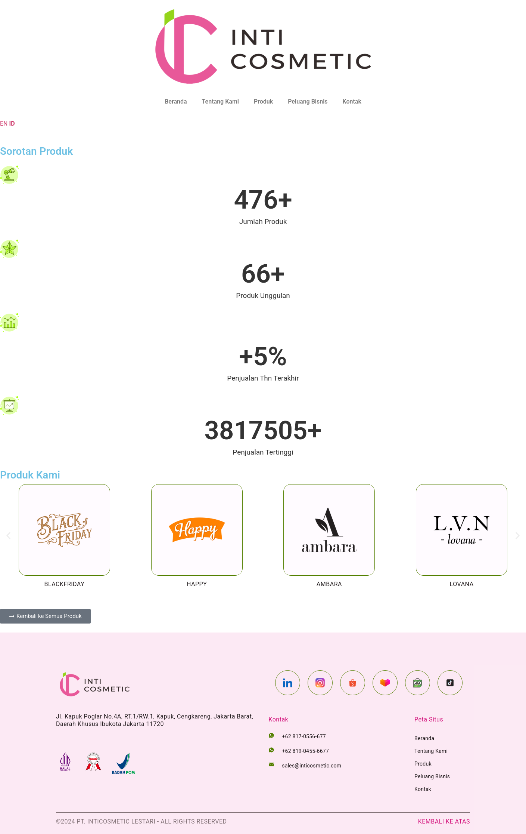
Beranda (176, 101)
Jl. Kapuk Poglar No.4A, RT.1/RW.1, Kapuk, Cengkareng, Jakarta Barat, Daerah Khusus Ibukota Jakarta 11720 (154, 720)
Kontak (352, 101)
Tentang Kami (220, 101)
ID (12, 123)
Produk (263, 101)
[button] (8, 536)
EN (4, 123)
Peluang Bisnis (307, 101)
